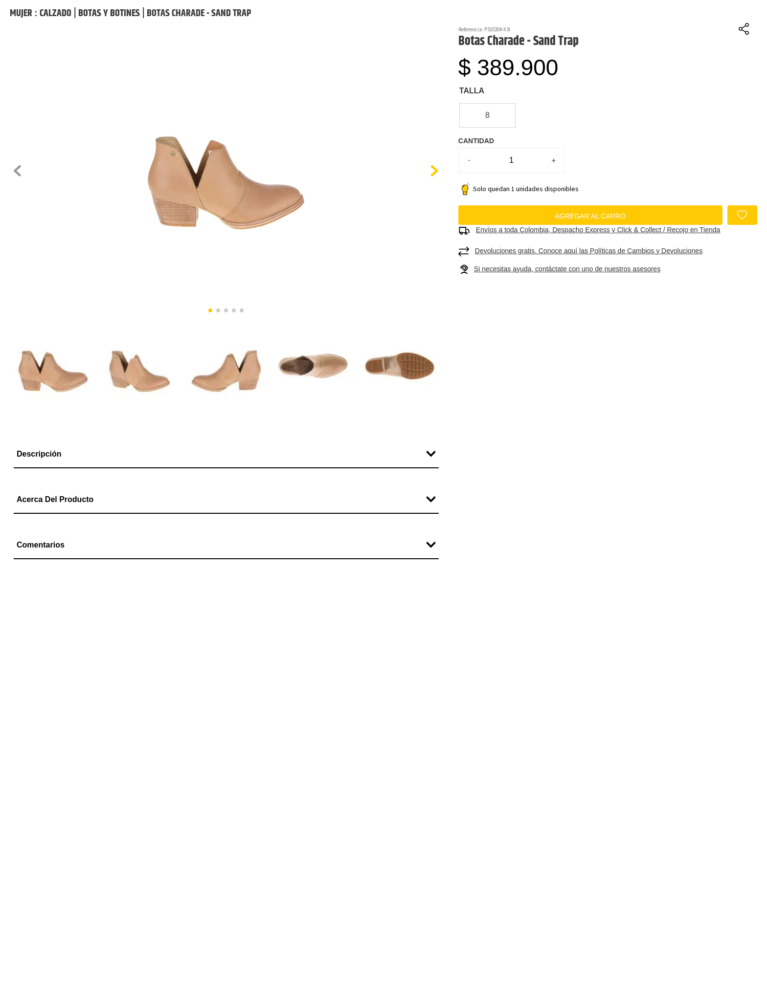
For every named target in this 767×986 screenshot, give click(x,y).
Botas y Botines (109, 67)
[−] (469, 214)
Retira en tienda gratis (679, 46)
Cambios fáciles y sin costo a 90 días (296, 46)
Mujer (21, 67)
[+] (553, 214)
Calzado (55, 67)
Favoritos (728, 23)
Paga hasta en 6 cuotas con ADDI (104, 46)
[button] (226, 225)
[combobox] (521, 17)
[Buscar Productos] (603, 18)
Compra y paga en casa (487, 46)
